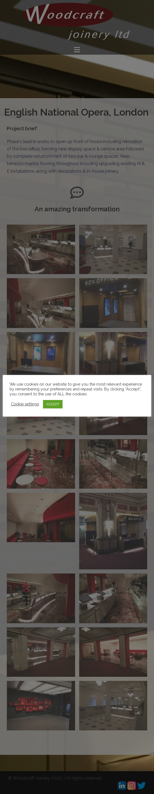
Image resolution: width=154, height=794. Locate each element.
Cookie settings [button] (25, 404)
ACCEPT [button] (52, 404)
